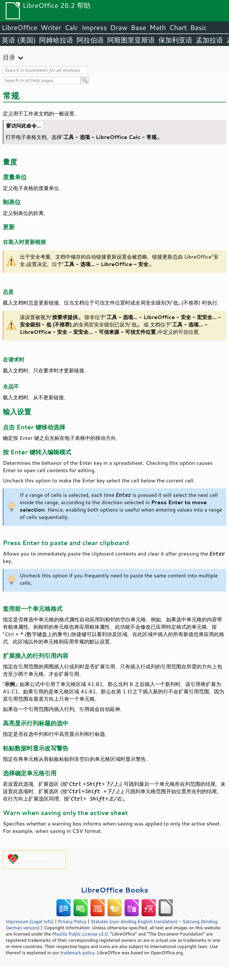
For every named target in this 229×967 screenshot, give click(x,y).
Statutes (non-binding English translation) (134, 921)
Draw (118, 27)
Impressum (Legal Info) (30, 921)
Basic (198, 27)
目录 (9, 57)
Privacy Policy (72, 921)
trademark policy (77, 952)
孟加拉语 (209, 40)
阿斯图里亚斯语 (131, 40)
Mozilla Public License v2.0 (80, 934)
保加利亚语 (175, 40)
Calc (71, 27)
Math (158, 27)
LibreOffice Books (114, 890)
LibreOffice (19, 27)
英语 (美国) (19, 40)
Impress (94, 27)
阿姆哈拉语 (56, 40)
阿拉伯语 (90, 40)
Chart (178, 27)
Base (138, 27)
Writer (51, 27)
